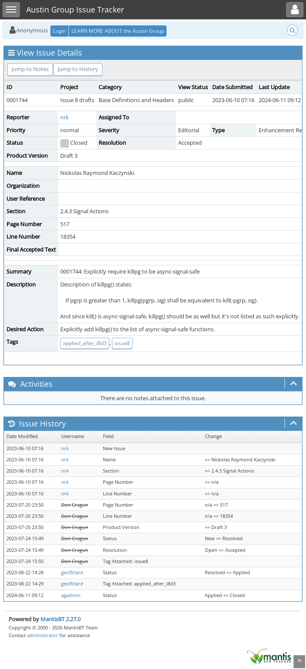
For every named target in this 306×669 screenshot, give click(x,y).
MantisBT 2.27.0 (60, 619)
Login (59, 30)
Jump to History (78, 69)
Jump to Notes (30, 69)
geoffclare (72, 572)
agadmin (70, 595)
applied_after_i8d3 (85, 343)
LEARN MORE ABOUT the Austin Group (117, 30)
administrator (42, 635)
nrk (64, 117)
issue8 (122, 343)
